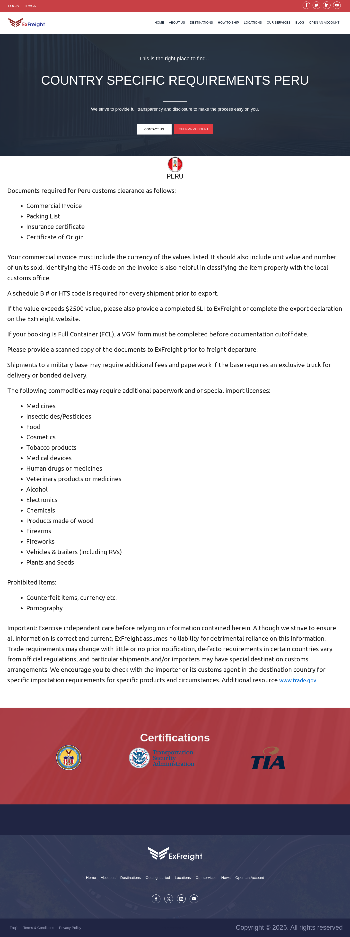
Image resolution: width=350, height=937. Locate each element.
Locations (253, 23)
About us (177, 23)
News (230, 877)
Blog (299, 23)
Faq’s (14, 928)
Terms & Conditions (39, 928)
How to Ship (228, 23)
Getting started (156, 877)
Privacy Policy (71, 928)
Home (159, 23)
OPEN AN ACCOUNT (324, 23)
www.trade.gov (300, 681)
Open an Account (256, 877)
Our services (278, 23)
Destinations (201, 23)
